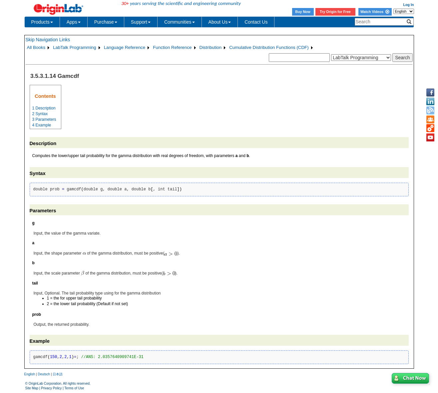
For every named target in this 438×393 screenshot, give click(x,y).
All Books (36, 47)
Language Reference (125, 47)
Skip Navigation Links (48, 39)
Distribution (211, 47)
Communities (179, 22)
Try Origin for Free (335, 12)
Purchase (105, 22)
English (29, 374)
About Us (220, 22)
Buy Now (302, 12)
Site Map (31, 388)
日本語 (58, 374)
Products (42, 22)
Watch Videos (374, 12)
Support (141, 22)
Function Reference (172, 47)
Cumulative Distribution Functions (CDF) (269, 47)
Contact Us (255, 22)
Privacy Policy (51, 388)
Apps (74, 22)
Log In (408, 5)
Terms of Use (74, 388)
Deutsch (44, 374)
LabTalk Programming (74, 47)
